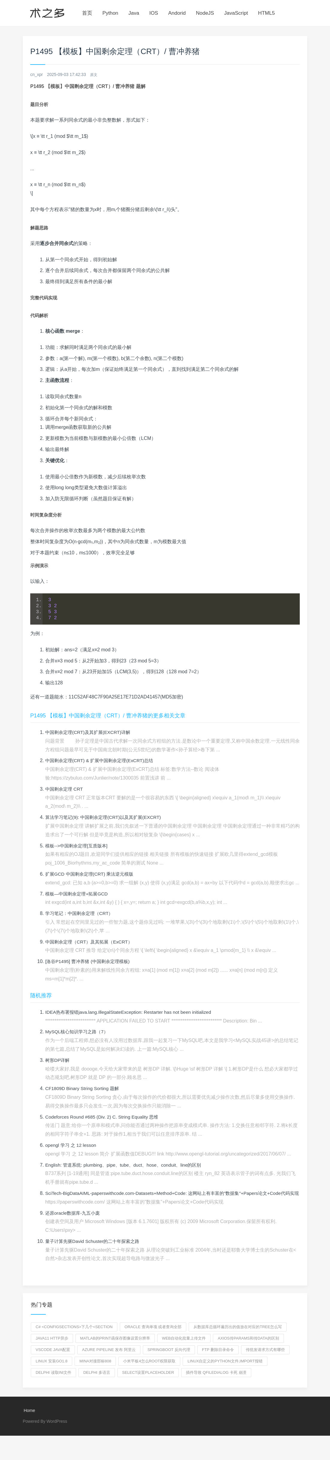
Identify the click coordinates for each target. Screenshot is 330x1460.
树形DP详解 (58, 1060)
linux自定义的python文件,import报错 (224, 1370)
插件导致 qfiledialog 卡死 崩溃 (216, 1381)
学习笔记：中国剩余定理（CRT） (81, 913)
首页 (87, 13)
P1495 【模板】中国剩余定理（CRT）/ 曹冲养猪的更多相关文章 (107, 716)
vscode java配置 (53, 1358)
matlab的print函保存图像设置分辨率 (115, 1347)
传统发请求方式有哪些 (265, 1358)
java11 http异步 (52, 1347)
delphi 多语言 (96, 1381)
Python (110, 13)
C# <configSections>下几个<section (74, 1336)
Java (133, 13)
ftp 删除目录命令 (218, 1358)
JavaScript (236, 13)
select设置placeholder (148, 1381)
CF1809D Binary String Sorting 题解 (83, 1088)
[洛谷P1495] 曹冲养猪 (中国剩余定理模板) (90, 961)
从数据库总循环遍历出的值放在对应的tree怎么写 (237, 1336)
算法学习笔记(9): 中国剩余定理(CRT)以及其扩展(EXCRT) (106, 817)
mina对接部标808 (95, 1370)
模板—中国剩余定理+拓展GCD (78, 894)
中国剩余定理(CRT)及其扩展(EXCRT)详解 (90, 732)
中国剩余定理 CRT (65, 789)
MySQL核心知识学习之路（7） (78, 1031)
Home (29, 1419)
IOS (153, 13)
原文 (94, 74)
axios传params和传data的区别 (248, 1347)
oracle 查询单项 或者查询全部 (153, 1336)
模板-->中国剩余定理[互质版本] (78, 846)
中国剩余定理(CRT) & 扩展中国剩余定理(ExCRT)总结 (102, 760)
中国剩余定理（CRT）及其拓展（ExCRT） (91, 942)
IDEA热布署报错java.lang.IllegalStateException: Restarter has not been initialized (131, 1012)
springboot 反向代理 (169, 1358)
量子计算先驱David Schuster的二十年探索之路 (95, 1250)
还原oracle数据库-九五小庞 (74, 1221)
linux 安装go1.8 (51, 1370)
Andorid (177, 13)
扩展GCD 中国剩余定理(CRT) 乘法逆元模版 (92, 874)
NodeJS (205, 13)
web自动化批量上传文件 (184, 1347)
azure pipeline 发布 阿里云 (108, 1358)
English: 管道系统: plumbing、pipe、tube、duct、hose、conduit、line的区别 (127, 1165)
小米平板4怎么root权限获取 (149, 1370)
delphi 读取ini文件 (53, 1381)
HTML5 (266, 13)
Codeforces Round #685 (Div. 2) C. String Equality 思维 (104, 1117)
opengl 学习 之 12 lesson (72, 1145)
